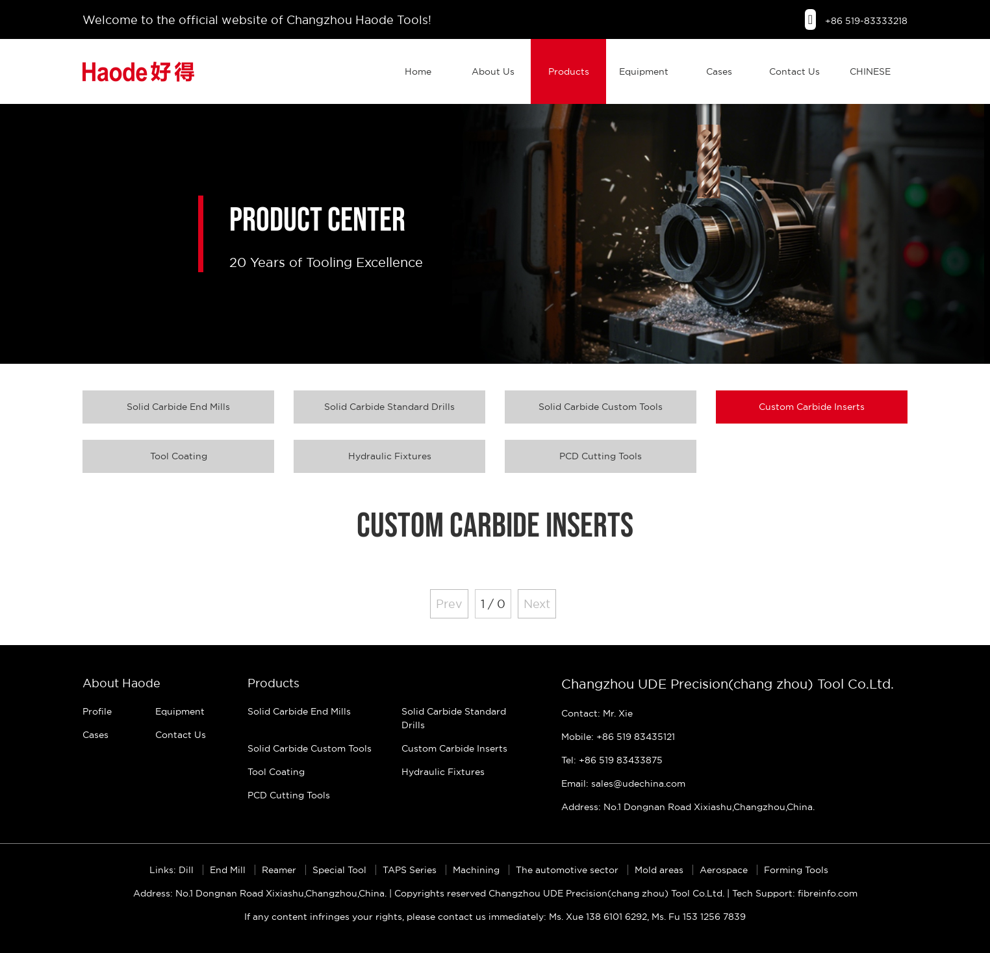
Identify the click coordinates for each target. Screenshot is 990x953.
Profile (97, 711)
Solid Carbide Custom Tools (601, 406)
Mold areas (660, 870)
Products (568, 71)
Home (418, 71)
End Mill (229, 870)
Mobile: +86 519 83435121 (618, 736)
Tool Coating (178, 456)
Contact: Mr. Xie (597, 713)
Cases (719, 71)
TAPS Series (411, 870)
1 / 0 (493, 604)
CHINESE (870, 71)
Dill (187, 870)
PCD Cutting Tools (600, 456)
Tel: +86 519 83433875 (612, 760)
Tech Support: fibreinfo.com (794, 893)
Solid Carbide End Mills (178, 406)
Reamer (280, 870)
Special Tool (340, 870)
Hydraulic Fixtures (389, 456)
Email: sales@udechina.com (623, 783)
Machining (477, 870)
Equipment (643, 71)
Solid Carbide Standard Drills (389, 406)
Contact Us (794, 71)
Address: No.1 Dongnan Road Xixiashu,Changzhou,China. (688, 807)
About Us (493, 71)
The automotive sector (568, 870)
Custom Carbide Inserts (812, 406)
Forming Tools (796, 870)
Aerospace (725, 870)
